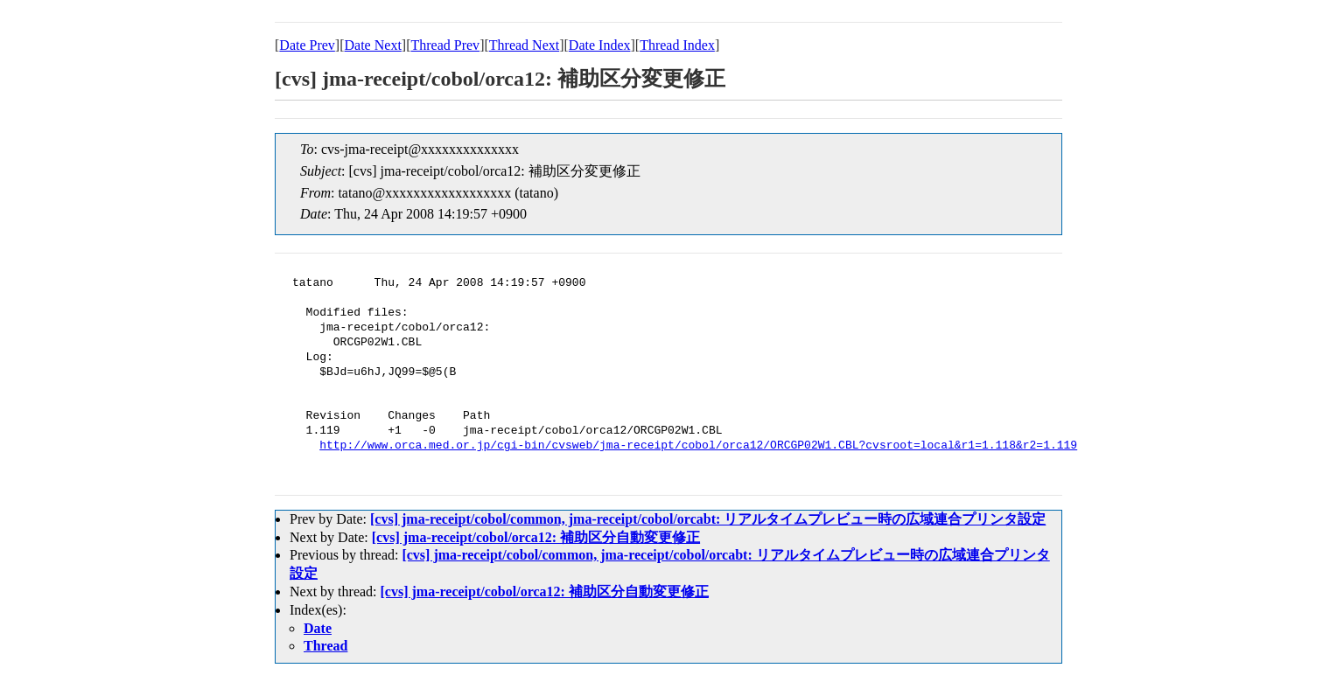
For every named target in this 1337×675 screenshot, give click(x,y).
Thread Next (524, 45)
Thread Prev (445, 45)
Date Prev (307, 45)
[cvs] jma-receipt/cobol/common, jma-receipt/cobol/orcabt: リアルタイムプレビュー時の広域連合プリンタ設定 (708, 518)
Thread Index (677, 45)
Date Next (373, 45)
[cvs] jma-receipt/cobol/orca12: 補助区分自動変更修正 (536, 537)
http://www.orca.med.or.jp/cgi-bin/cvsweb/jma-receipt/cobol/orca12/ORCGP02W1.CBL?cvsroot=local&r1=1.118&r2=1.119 (698, 446)
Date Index (600, 45)
